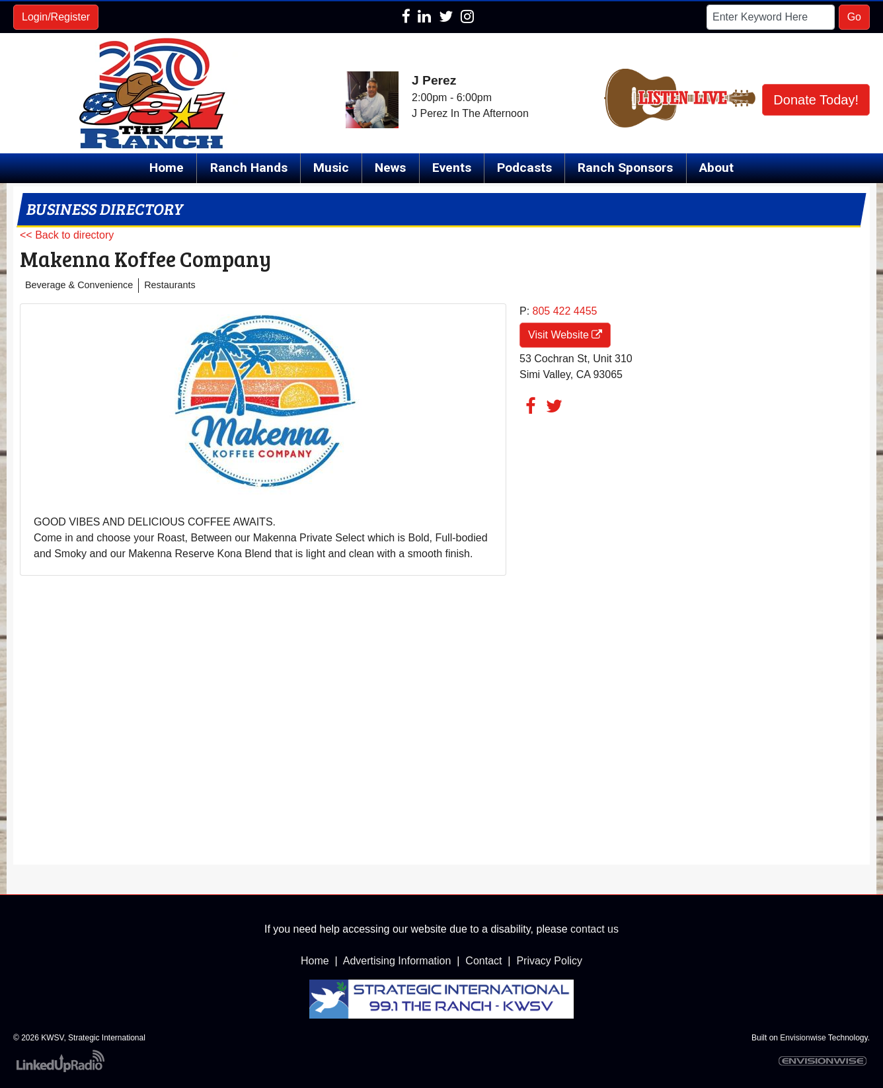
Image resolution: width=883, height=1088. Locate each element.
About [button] (716, 167)
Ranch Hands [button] (249, 167)
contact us (594, 929)
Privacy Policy (549, 960)
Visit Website (565, 334)
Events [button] (451, 167)
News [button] (390, 167)
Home (166, 167)
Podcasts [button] (524, 167)
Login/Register (56, 16)
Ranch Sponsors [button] (625, 167)
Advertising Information (397, 960)
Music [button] (331, 167)
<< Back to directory (67, 235)
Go (854, 16)
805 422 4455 (565, 311)
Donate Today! (816, 100)
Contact (483, 960)
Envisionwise (802, 1037)
